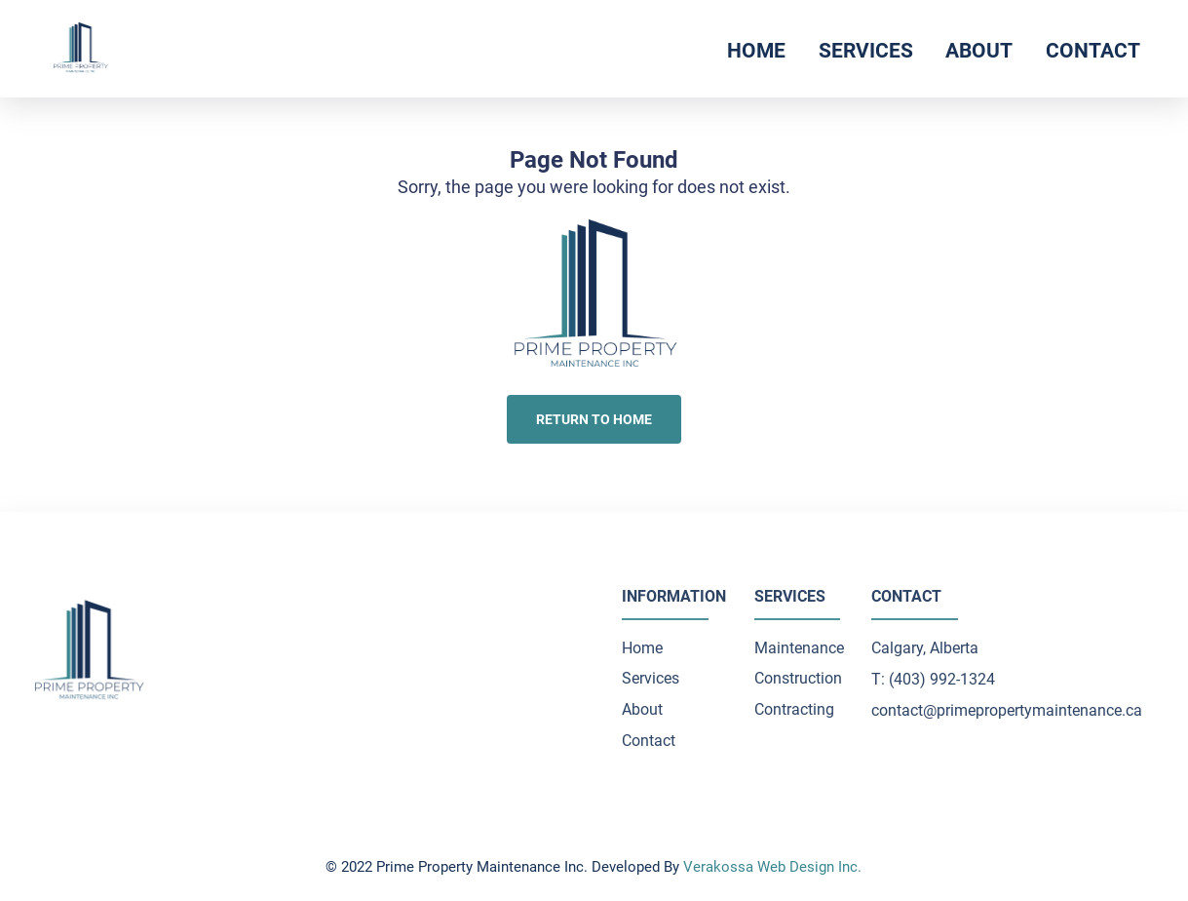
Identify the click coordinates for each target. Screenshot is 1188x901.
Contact (1093, 50)
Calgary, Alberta (924, 648)
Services (866, 50)
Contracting (794, 709)
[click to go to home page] (81, 49)
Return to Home (594, 419)
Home (756, 50)
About (979, 50)
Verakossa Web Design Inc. (772, 867)
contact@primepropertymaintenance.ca (1006, 710)
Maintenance (799, 648)
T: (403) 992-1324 (933, 679)
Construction (798, 678)
